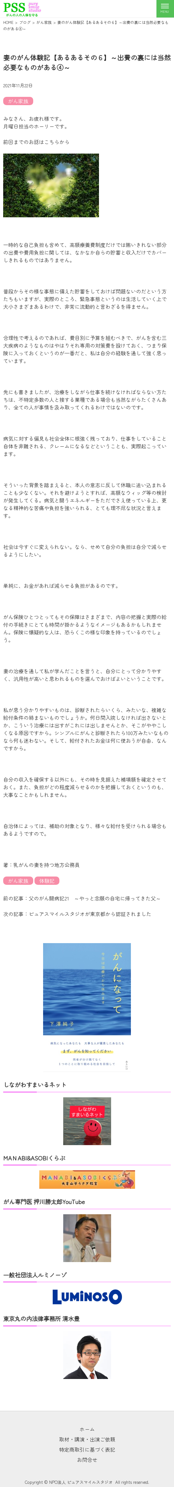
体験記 (47, 880)
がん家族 (18, 101)
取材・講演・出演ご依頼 (87, 1439)
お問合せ (87, 1459)
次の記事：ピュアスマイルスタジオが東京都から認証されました (77, 914)
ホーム (87, 1429)
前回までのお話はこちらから (36, 142)
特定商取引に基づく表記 (87, 1449)
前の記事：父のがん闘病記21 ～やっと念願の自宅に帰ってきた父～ (82, 898)
